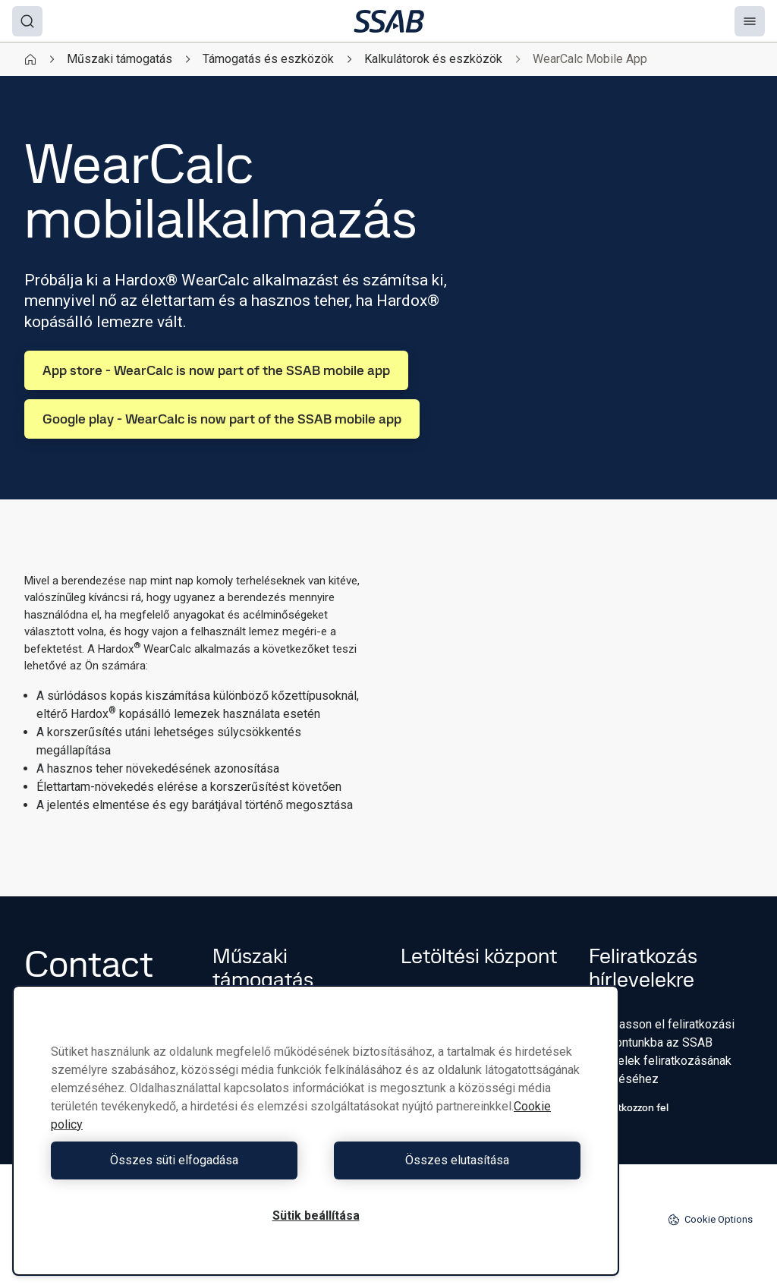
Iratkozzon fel (628, 1107)
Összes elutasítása (452, 1160)
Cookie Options (710, 1220)
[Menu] (750, 21)
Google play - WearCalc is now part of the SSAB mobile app (221, 418)
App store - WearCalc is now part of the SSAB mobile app (216, 370)
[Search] (27, 21)
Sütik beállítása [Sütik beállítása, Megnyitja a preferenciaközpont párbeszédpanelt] (316, 1215)
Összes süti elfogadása (179, 1160)
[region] (315, 1130)
